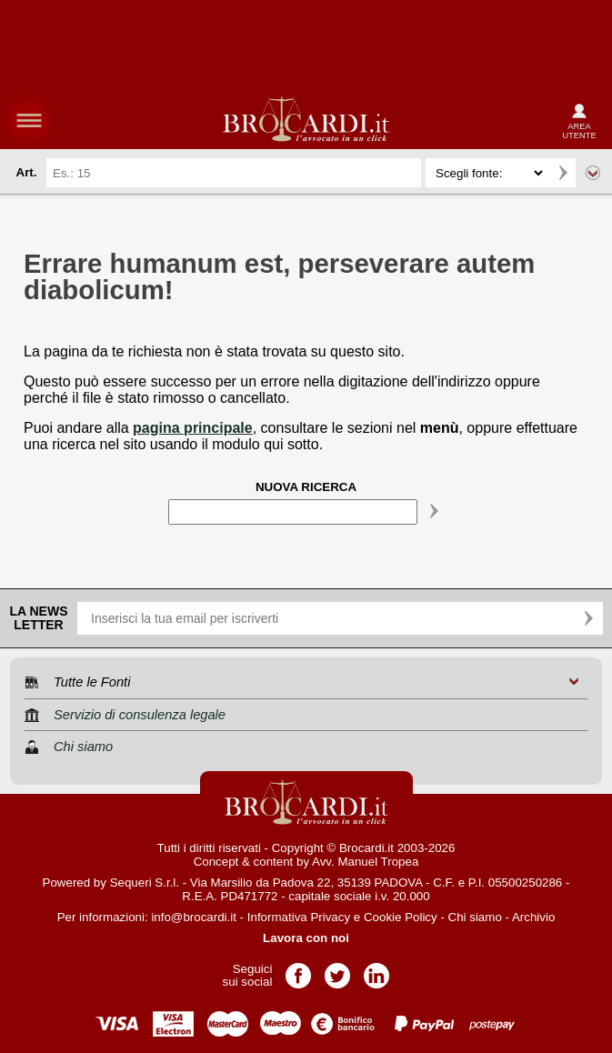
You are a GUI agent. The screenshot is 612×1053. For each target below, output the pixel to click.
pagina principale (193, 428)
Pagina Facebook (298, 970)
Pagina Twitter (337, 970)
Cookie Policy (400, 917)
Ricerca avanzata (592, 172)
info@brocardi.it (193, 917)
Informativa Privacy (298, 917)
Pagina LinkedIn (376, 970)
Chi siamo (475, 917)
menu (29, 120)
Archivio (533, 917)
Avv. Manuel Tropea (365, 861)
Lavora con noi (306, 938)
